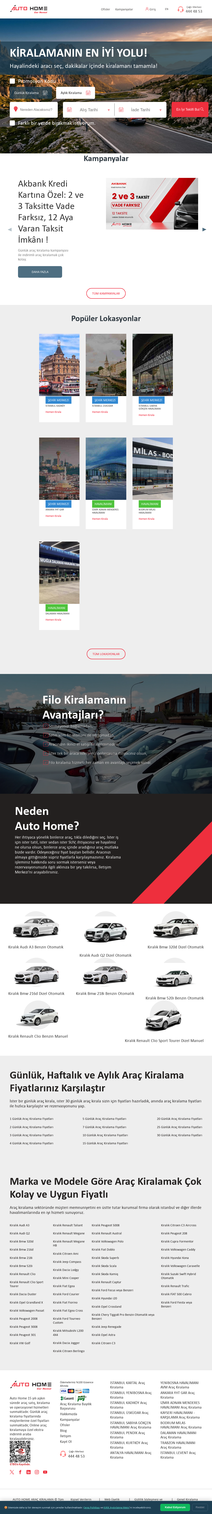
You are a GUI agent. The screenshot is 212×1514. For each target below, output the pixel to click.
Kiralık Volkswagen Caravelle (180, 1266)
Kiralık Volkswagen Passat (27, 1311)
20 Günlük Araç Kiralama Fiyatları (179, 1119)
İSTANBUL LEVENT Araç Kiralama (178, 1455)
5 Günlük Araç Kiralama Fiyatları (104, 1119)
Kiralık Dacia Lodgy (66, 1270)
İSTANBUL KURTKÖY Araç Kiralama (129, 1445)
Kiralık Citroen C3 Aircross (178, 1225)
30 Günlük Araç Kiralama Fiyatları (179, 1135)
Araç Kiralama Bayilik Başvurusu (76, 1406)
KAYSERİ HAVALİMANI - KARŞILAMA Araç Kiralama (180, 1415)
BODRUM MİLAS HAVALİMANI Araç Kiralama (181, 1425)
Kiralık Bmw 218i (21, 1258)
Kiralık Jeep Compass (67, 1262)
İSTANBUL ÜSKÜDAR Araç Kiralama (129, 1415)
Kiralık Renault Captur (106, 1282)
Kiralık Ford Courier (66, 1294)
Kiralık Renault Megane (69, 1233)
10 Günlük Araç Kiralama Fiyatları (105, 1135)
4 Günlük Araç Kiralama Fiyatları (31, 1143)
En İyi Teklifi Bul (183, 109)
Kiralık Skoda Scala (104, 1266)
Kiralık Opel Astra (103, 1335)
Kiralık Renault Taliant (68, 1225)
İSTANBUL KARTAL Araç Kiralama (127, 1385)
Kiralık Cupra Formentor (177, 1242)
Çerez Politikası (91, 1507)
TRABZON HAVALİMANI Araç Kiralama (177, 1445)
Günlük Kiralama (30, 92)
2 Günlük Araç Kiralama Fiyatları (31, 1127)
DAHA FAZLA (40, 272)
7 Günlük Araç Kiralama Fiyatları (104, 1127)
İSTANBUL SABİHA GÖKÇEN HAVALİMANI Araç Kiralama (130, 1425)
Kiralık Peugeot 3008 (23, 1327)
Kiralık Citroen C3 (103, 1343)
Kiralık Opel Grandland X (26, 1303)
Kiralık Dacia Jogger (66, 1343)
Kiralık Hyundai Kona (175, 1258)
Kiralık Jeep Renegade (106, 1327)
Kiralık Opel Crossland (106, 1307)
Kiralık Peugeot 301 (23, 1335)
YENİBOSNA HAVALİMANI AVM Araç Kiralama (179, 1385)
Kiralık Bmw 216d (21, 1250)
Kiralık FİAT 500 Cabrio (176, 1294)
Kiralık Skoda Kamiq (105, 1274)
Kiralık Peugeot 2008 (23, 1319)
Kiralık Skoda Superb (105, 1258)
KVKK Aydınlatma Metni (116, 1507)
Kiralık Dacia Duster (23, 1294)
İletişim (65, 1436)
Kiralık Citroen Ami (65, 1254)
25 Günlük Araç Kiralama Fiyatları (179, 1127)
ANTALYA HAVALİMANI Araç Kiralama (131, 1455)
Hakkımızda (68, 1414)
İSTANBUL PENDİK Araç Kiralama (127, 1435)
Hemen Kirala (53, 412)
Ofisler (105, 9)
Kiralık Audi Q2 (20, 1233)
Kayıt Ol (66, 1441)
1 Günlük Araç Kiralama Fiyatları (31, 1119)
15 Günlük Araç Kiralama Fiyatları (105, 1143)
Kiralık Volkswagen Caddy (178, 1250)
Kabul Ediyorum (175, 1507)
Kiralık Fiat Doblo (103, 1250)
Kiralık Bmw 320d (21, 1242)
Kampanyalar (124, 9)
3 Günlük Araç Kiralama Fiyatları (31, 1135)
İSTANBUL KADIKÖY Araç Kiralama (128, 1405)
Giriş (152, 9)
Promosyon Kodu (37, 81)
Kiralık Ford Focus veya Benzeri (112, 1291)
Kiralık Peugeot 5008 (105, 1225)
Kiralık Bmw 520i (21, 1266)
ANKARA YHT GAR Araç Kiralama (177, 1395)
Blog (63, 1430)
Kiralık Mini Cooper (66, 1278)
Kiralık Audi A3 (19, 1225)
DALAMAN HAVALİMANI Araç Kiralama (178, 1435)
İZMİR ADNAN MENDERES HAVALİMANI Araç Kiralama (181, 1405)
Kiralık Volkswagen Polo (107, 1242)
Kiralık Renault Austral (107, 1233)
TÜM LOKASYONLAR (106, 654)
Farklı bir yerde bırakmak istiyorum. (57, 123)
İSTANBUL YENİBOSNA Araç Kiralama (131, 1395)
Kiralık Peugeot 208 (174, 1233)
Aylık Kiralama (75, 92)
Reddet (200, 1507)
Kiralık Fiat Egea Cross (68, 1311)
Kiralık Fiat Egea (64, 1286)
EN (166, 9)
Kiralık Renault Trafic (175, 1286)
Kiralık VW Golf (20, 1343)
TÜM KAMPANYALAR (106, 294)
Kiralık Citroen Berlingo (68, 1351)
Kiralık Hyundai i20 (104, 1299)
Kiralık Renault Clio (22, 1274)
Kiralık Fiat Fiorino (65, 1303)
